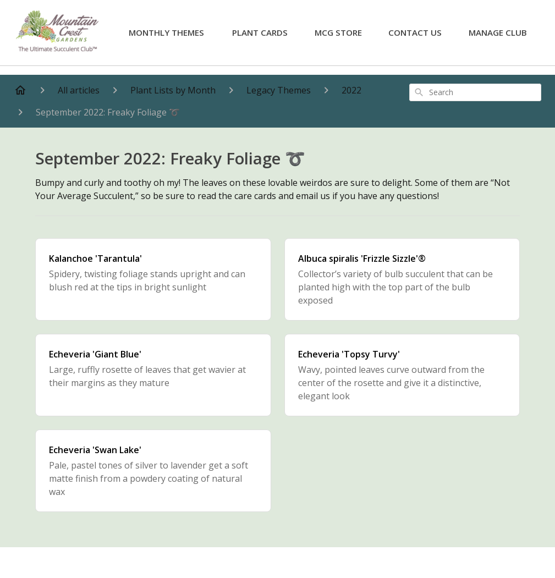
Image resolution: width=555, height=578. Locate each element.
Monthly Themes (166, 32)
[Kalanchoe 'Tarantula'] (153, 279)
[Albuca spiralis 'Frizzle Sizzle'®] (402, 279)
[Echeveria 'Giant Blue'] (153, 375)
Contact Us (415, 32)
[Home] (20, 90)
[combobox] (475, 92)
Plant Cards (260, 32)
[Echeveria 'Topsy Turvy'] (402, 375)
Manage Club (498, 32)
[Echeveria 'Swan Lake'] (153, 471)
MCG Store (338, 32)
